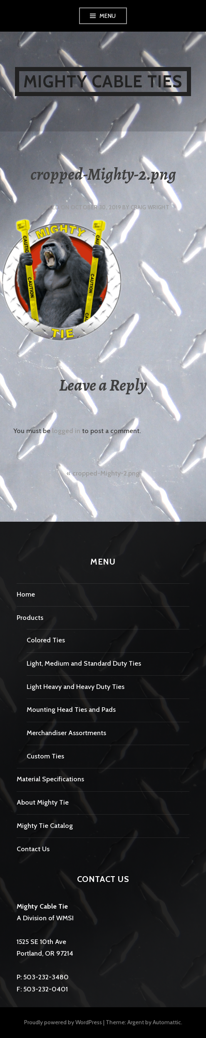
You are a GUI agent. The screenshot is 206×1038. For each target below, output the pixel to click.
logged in (66, 431)
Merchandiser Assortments (66, 733)
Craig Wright (150, 207)
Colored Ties (46, 640)
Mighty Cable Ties (102, 81)
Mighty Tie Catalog (45, 826)
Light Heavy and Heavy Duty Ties (75, 687)
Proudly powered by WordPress (63, 1022)
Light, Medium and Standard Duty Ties (84, 663)
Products (30, 618)
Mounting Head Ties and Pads (71, 709)
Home (26, 594)
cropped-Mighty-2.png (105, 473)
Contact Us (33, 849)
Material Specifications (50, 779)
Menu (107, 16)
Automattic (167, 1022)
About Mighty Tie (43, 802)
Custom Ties (45, 756)
